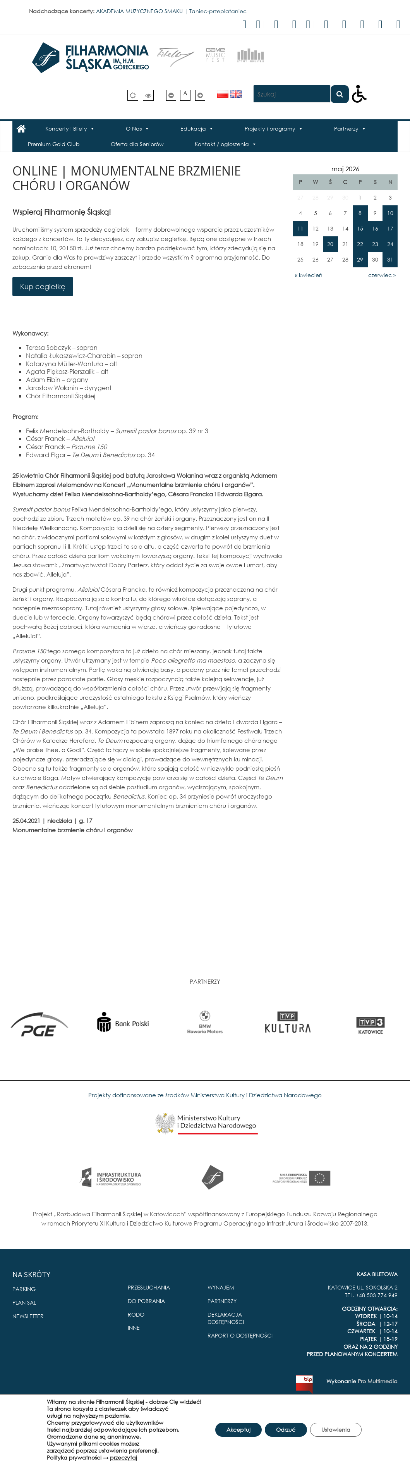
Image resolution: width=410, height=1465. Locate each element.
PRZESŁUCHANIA (149, 1287)
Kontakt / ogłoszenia (222, 144)
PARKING (24, 1289)
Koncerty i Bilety (66, 128)
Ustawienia (336, 1429)
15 (360, 228)
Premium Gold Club (54, 144)
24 (390, 244)
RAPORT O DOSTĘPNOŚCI (240, 1335)
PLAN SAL (24, 1302)
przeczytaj (122, 1457)
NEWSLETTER (28, 1316)
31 (390, 259)
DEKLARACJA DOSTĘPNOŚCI (226, 1318)
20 (330, 244)
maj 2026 (345, 169)
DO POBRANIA (146, 1301)
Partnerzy (346, 128)
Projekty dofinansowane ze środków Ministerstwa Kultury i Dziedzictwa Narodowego (205, 1095)
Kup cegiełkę (42, 286)
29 (360, 259)
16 (375, 228)
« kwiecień (309, 275)
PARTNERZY (222, 1301)
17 (390, 228)
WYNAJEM (221, 1287)
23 (375, 244)
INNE (134, 1327)
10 (390, 213)
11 (300, 228)
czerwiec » (382, 275)
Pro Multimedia (378, 1381)
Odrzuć (285, 1429)
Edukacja (193, 128)
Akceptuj (238, 1429)
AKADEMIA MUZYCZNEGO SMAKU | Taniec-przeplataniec (171, 11)
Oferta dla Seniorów (137, 144)
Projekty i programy (270, 128)
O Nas (134, 128)
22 (360, 244)
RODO (136, 1314)
